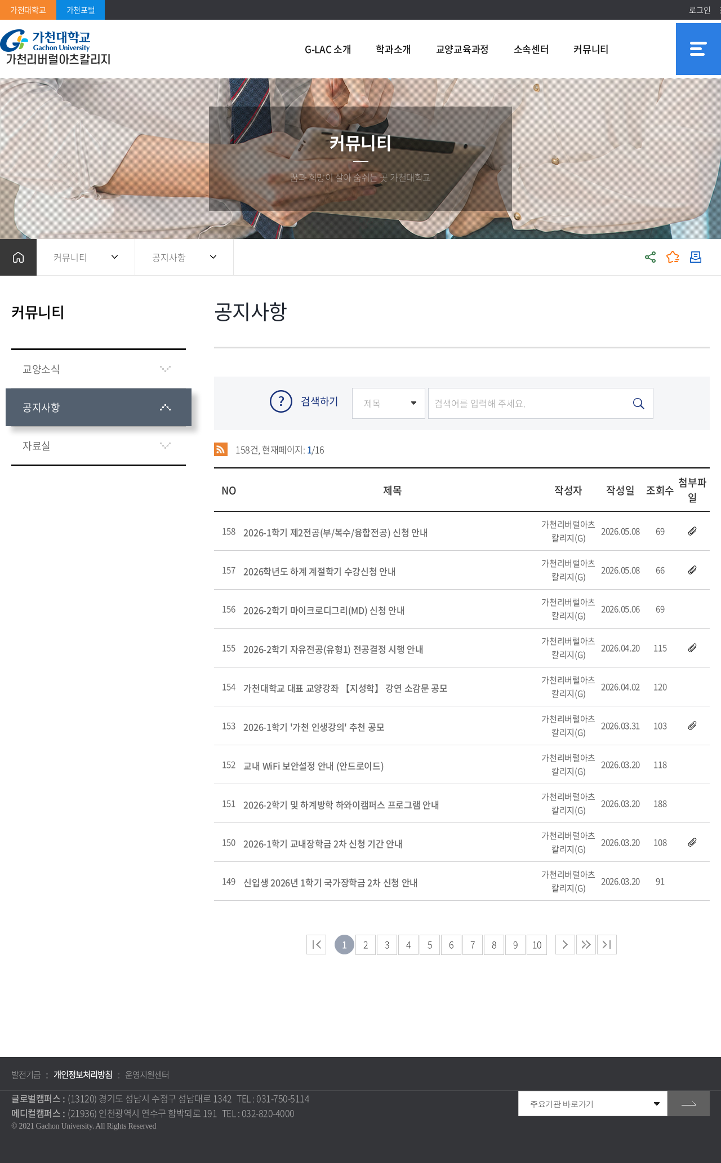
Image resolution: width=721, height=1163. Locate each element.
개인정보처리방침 (83, 1074)
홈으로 (18, 257)
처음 (316, 944)
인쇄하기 (695, 257)
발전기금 (26, 1074)
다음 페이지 (565, 944)
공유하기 (650, 257)
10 (537, 944)
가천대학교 (28, 9)
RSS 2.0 (221, 449)
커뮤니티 (70, 257)
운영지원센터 (147, 1074)
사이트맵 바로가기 (698, 49)
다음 (586, 944)
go (688, 1103)
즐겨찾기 (673, 257)
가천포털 (80, 9)
